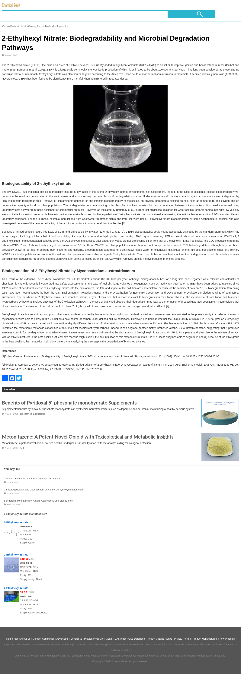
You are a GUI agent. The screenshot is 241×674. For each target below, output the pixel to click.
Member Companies (43, 638)
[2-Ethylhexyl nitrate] (12, 540)
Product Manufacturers (205, 638)
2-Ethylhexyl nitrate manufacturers (25, 513)
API (22, 448)
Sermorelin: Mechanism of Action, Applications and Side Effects (38, 500)
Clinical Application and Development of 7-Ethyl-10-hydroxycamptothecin (43, 489)
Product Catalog (155, 638)
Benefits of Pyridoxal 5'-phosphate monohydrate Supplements (69, 403)
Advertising (62, 638)
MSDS (109, 638)
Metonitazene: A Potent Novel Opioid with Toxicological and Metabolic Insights (87, 437)
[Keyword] (85, 14)
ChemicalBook (9, 26)
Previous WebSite (94, 638)
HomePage (12, 638)
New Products (227, 638)
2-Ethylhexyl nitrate (16, 522)
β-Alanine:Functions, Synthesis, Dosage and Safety (32, 478)
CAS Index (120, 638)
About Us (25, 638)
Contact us (76, 638)
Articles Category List (31, 26)
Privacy (178, 638)
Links (169, 638)
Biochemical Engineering (56, 26)
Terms (187, 638)
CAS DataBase (136, 638)
